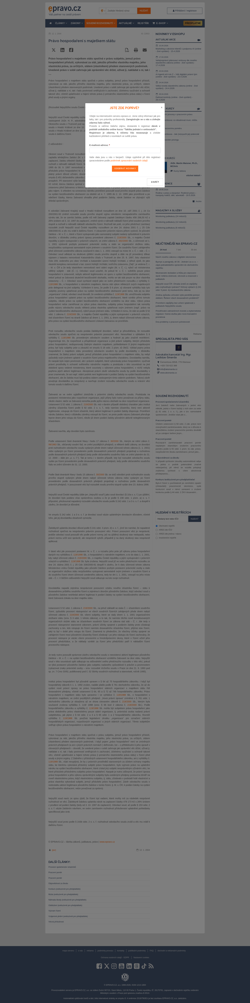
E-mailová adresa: (99, 145)
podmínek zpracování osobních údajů (129, 160)
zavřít (155, 182)
